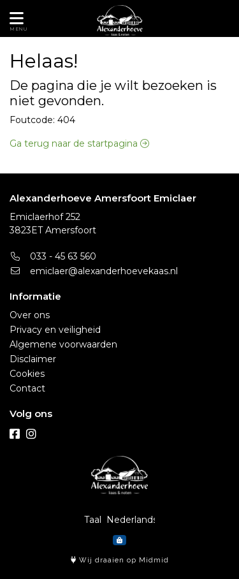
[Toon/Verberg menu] (14, 18)
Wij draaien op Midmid (120, 560)
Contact (27, 388)
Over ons (30, 315)
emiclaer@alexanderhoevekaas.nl (94, 271)
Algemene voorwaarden (63, 344)
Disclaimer (33, 359)
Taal (92, 519)
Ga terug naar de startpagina (79, 143)
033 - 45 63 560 (53, 256)
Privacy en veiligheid (55, 329)
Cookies (27, 373)
